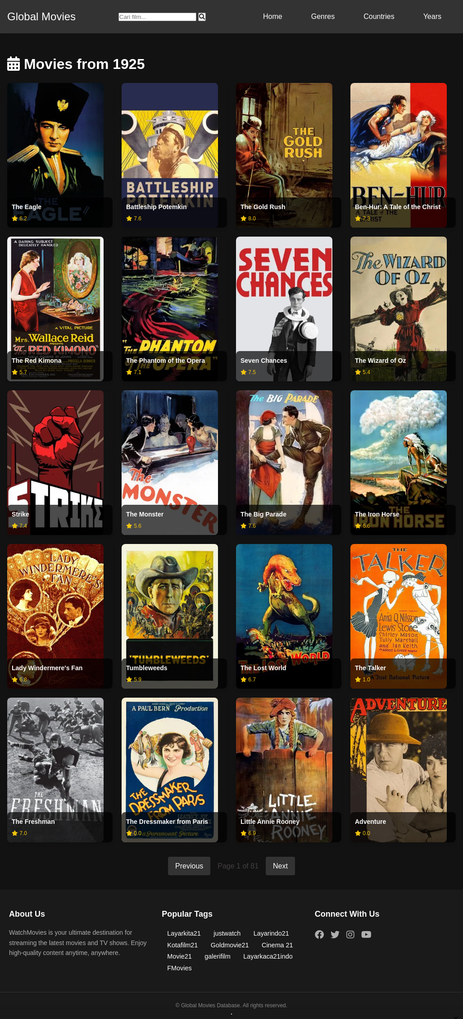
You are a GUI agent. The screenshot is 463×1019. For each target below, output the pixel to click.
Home (272, 16)
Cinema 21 (277, 945)
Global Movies (41, 16)
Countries (378, 16)
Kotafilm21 (182, 945)
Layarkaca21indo (268, 956)
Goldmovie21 (230, 945)
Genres (323, 16)
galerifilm (217, 956)
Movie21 (179, 956)
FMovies (179, 968)
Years (432, 16)
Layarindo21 (271, 933)
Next (280, 866)
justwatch (227, 933)
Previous (189, 866)
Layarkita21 (183, 933)
